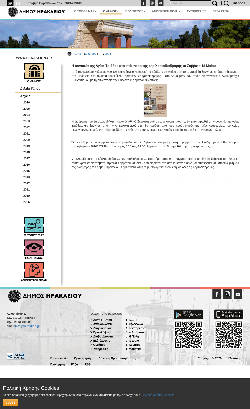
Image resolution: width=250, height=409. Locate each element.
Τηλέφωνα (136, 324)
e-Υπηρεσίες (137, 328)
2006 (26, 202)
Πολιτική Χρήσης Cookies (157, 395)
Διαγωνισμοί (102, 328)
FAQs (75, 364)
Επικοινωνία (59, 358)
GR (10, 3)
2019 (26, 146)
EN (18, 3)
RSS (88, 364)
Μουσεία (135, 349)
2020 (26, 139)
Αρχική (78, 53)
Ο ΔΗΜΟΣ (111, 11)
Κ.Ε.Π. (133, 320)
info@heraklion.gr (27, 326)
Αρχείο (25, 96)
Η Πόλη (134, 336)
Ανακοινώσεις (103, 324)
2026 (26, 102)
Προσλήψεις (101, 332)
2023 (26, 121)
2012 (26, 183)
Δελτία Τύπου (30, 88)
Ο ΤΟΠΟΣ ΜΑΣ (85, 11)
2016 (26, 164)
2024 (108, 53)
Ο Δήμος (90, 53)
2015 (26, 170)
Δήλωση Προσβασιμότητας (117, 358)
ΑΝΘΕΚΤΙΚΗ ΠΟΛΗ (166, 11)
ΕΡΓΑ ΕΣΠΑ (221, 11)
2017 (26, 158)
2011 (26, 189)
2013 (26, 177)
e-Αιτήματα (136, 332)
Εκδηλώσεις (101, 340)
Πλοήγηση (57, 364)
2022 (26, 127)
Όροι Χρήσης (83, 358)
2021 (26, 133)
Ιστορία (134, 340)
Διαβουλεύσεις (103, 336)
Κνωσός (134, 344)
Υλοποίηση (235, 358)
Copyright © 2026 (210, 358)
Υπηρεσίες (100, 349)
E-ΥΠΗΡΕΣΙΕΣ (196, 11)
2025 (26, 108)
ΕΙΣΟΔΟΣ (239, 3)
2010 (26, 195)
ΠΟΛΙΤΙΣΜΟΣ (135, 11)
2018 (26, 152)
